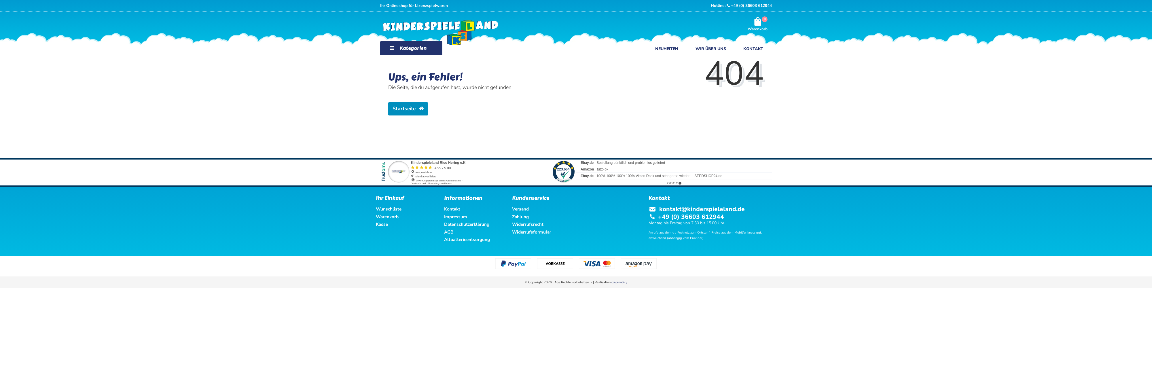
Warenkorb (387, 217)
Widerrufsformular (531, 232)
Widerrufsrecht (527, 224)
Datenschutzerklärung (466, 224)
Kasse (382, 224)
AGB (449, 232)
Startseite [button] (408, 108)
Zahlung (520, 217)
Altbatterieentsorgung (467, 239)
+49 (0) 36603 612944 (749, 5)
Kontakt (753, 49)
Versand (520, 209)
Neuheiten (666, 49)
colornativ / (619, 282)
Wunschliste (388, 209)
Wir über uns (711, 49)
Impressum (455, 217)
